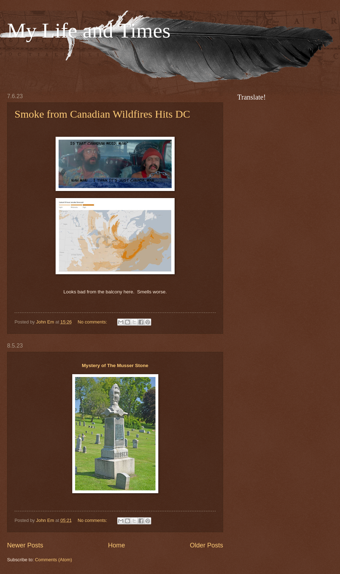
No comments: (93, 322)
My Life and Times (89, 30)
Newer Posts (25, 545)
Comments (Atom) (53, 559)
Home (116, 545)
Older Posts (206, 545)
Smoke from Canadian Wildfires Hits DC (102, 114)
